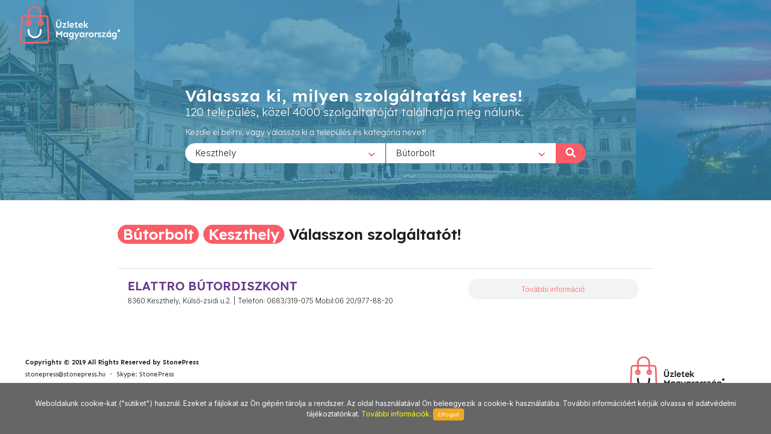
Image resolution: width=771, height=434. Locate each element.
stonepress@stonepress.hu (65, 374)
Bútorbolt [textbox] (415, 152)
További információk (395, 413)
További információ (553, 289)
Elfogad (448, 414)
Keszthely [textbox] (215, 152)
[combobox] (285, 153)
